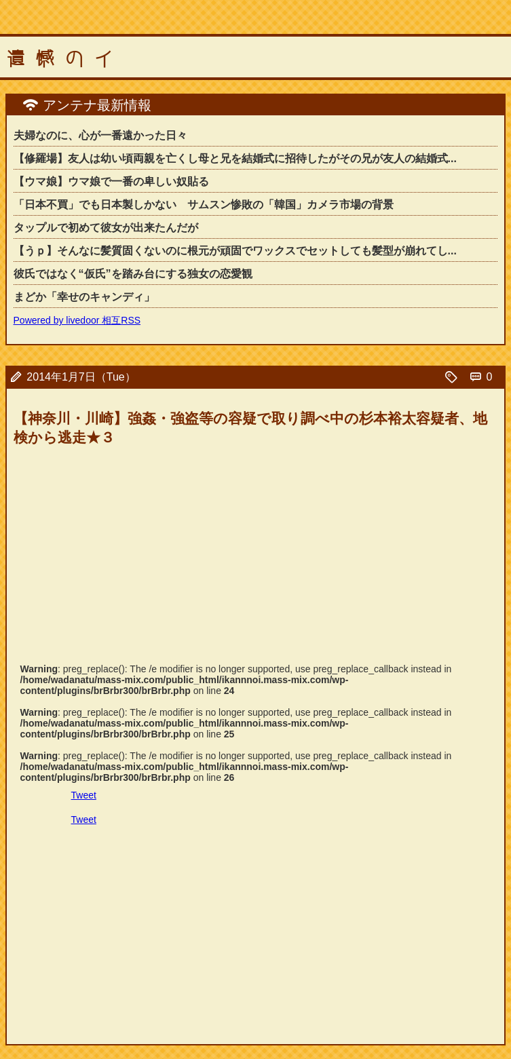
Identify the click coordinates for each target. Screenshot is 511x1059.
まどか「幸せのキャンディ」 (84, 297)
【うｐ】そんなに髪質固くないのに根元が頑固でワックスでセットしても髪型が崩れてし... (235, 250)
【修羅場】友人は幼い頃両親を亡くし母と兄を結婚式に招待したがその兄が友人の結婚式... (235, 158)
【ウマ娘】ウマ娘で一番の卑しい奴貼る (111, 181)
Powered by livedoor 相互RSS (77, 320)
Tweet (83, 795)
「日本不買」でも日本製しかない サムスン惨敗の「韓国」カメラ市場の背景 (204, 204)
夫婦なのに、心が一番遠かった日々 (100, 135)
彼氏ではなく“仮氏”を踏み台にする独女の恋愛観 (133, 274)
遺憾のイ (65, 59)
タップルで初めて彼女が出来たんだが (106, 227)
